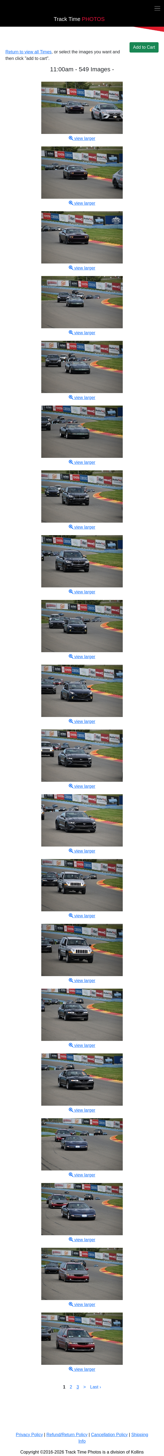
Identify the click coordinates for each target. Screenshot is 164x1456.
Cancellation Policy (109, 1434)
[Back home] (3, 9)
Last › (95, 1387)
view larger (82, 138)
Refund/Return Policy (66, 1434)
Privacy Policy (29, 1434)
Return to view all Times (28, 52)
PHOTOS (79, 19)
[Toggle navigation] (157, 8)
